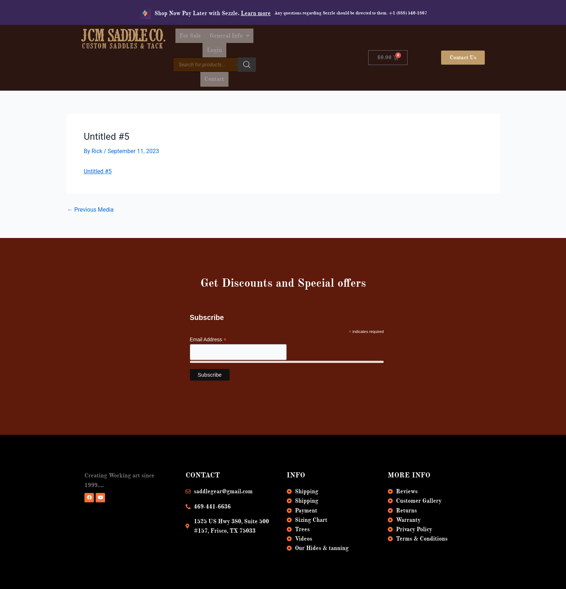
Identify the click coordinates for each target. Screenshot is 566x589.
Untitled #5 (98, 146)
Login (308, 36)
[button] (270, 37)
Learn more (256, 13)
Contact (308, 53)
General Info (270, 36)
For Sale (228, 36)
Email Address (208, 315)
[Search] (284, 52)
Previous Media (90, 185)
